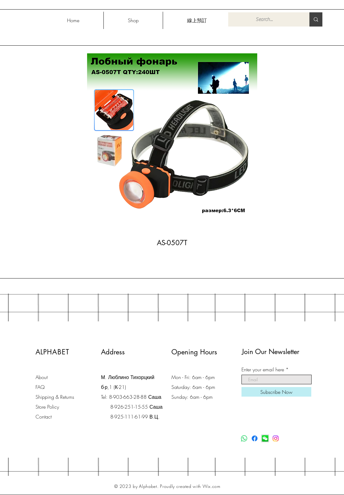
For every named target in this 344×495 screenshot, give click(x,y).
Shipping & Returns (55, 397)
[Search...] (264, 19)
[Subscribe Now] (276, 392)
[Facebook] (254, 438)
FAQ (40, 387)
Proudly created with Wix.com (190, 486)
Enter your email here (262, 369)
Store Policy (47, 406)
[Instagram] (275, 438)
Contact (44, 416)
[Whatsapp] (244, 438)
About (42, 377)
